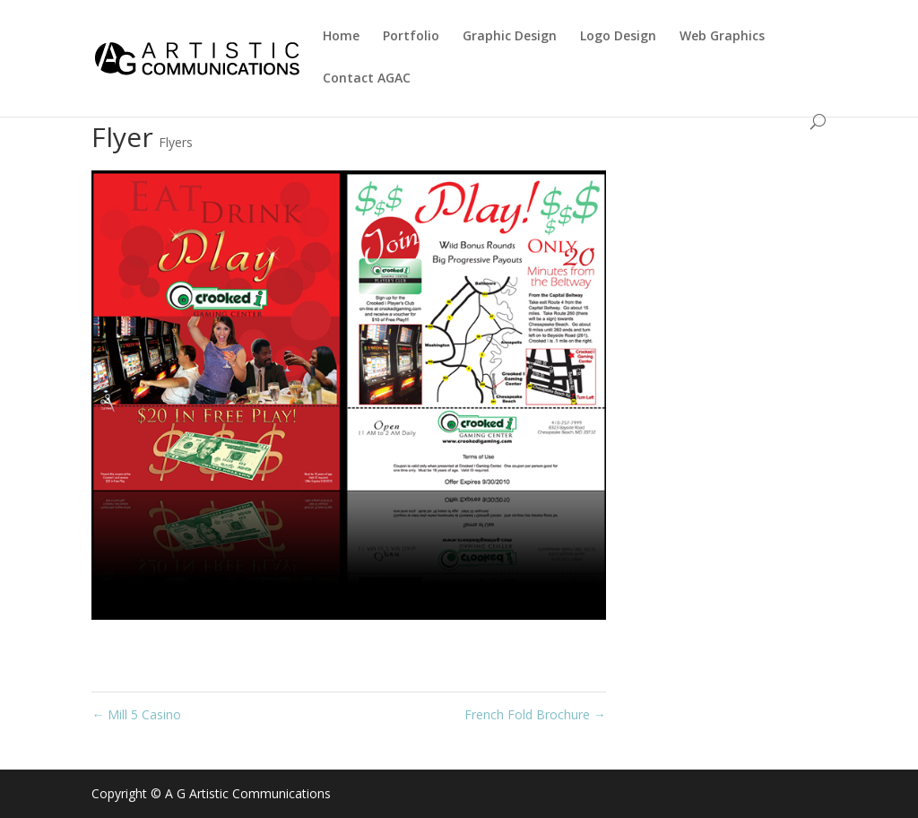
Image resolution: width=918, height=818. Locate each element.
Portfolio (411, 37)
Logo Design (618, 37)
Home (341, 37)
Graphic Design (510, 37)
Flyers (176, 142)
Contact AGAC (367, 79)
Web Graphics (722, 37)
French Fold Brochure (535, 714)
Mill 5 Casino (136, 714)
